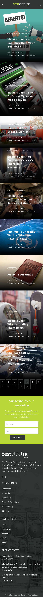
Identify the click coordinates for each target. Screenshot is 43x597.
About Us (6, 493)
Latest (4, 524)
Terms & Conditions (10, 502)
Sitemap (5, 511)
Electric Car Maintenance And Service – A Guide (19, 197)
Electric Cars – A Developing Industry (17, 556)
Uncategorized (16, 188)
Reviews (22, 84)
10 (20, 386)
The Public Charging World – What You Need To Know (21, 233)
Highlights (24, 31)
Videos (4, 542)
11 (27, 386)
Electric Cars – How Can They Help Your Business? (21, 40)
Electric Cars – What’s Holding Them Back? (17, 322)
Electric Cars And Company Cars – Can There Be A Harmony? (21, 160)
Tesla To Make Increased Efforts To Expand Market (21, 126)
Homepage (6, 488)
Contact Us (6, 497)
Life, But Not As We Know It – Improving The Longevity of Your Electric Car (21, 565)
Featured (13, 148)
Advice (12, 31)
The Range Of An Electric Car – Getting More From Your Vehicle (20, 356)
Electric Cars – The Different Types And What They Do (21, 94)
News (25, 116)
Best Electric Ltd (12, 595)
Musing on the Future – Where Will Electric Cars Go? (20, 576)
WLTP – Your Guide (20, 272)
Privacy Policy (7, 506)
